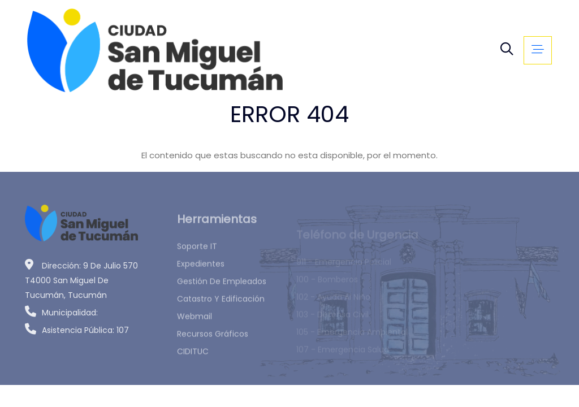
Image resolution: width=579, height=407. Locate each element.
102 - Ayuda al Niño (333, 301)
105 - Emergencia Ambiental (352, 336)
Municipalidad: (61, 315)
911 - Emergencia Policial (343, 266)
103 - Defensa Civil (332, 318)
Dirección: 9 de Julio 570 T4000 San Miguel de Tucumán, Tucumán (81, 283)
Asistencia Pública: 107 (77, 333)
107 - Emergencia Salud (342, 354)
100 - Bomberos (327, 283)
